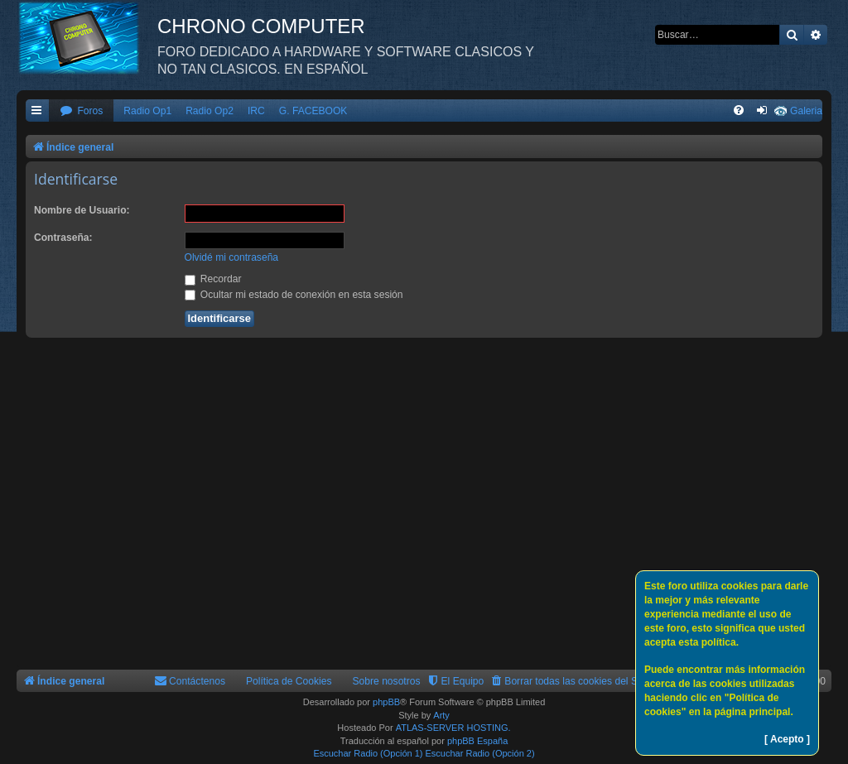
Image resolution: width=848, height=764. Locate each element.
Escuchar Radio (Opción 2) (480, 753)
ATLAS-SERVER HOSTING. (453, 728)
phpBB (386, 702)
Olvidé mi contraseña (232, 257)
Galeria (806, 111)
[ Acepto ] (787, 739)
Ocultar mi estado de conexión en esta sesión (294, 294)
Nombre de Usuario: (82, 210)
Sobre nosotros (387, 681)
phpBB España (477, 741)
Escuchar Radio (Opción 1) (367, 753)
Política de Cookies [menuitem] (289, 681)
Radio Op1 (147, 111)
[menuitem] (81, 111)
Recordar (213, 279)
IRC (256, 111)
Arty (441, 715)
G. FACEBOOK (313, 111)
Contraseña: (63, 237)
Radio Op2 (210, 111)
